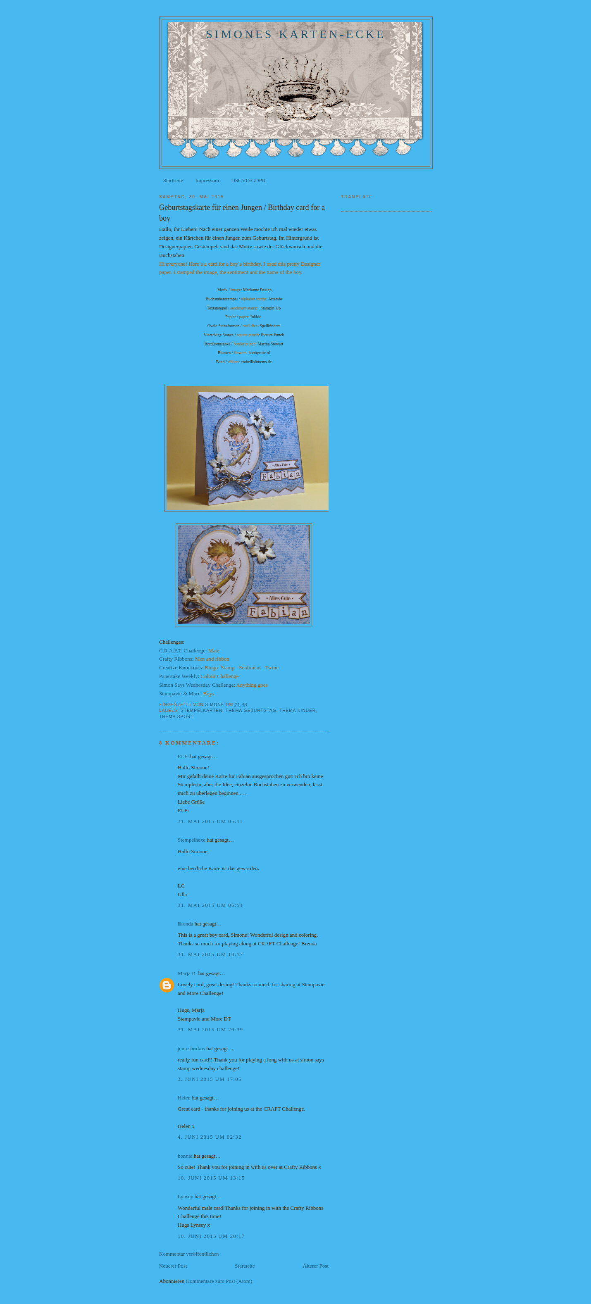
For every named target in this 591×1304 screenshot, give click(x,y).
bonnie (185, 1156)
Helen (184, 1098)
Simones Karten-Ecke (296, 34)
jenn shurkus (191, 1048)
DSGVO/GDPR (248, 180)
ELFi (183, 756)
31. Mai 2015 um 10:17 (210, 954)
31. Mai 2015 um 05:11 (210, 821)
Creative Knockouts (180, 667)
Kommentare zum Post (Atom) (219, 1281)
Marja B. (187, 973)
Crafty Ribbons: (176, 659)
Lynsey (185, 1196)
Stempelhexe (191, 840)
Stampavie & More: (180, 693)
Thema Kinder (297, 710)
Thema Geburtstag (251, 710)
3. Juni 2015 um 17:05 (210, 1079)
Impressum (207, 180)
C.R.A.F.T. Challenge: (183, 650)
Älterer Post (316, 1266)
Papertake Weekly (178, 676)
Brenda (185, 924)
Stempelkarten (201, 710)
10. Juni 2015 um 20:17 (211, 1236)
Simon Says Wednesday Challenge (196, 685)
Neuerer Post (173, 1266)
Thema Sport (176, 716)
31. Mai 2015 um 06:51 (210, 905)
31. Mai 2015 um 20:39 (210, 1029)
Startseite (173, 180)
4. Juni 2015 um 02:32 (210, 1137)
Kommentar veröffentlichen (189, 1254)
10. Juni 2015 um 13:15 (211, 1178)
